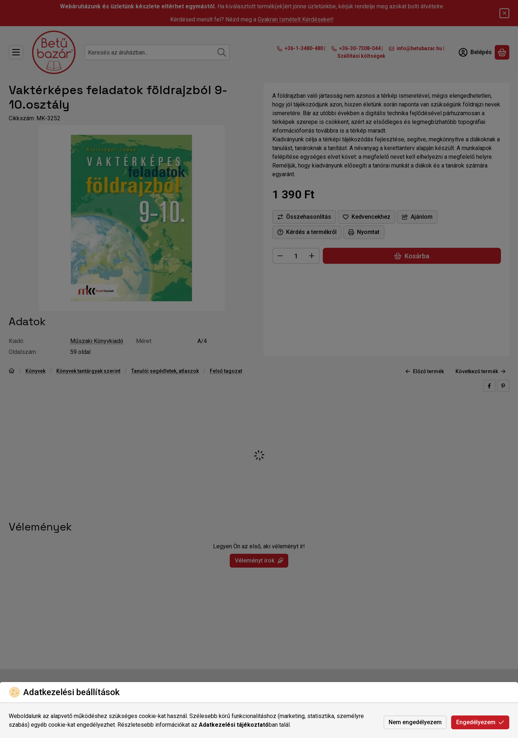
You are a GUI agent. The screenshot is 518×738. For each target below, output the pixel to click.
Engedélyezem (480, 722)
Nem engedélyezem (415, 722)
